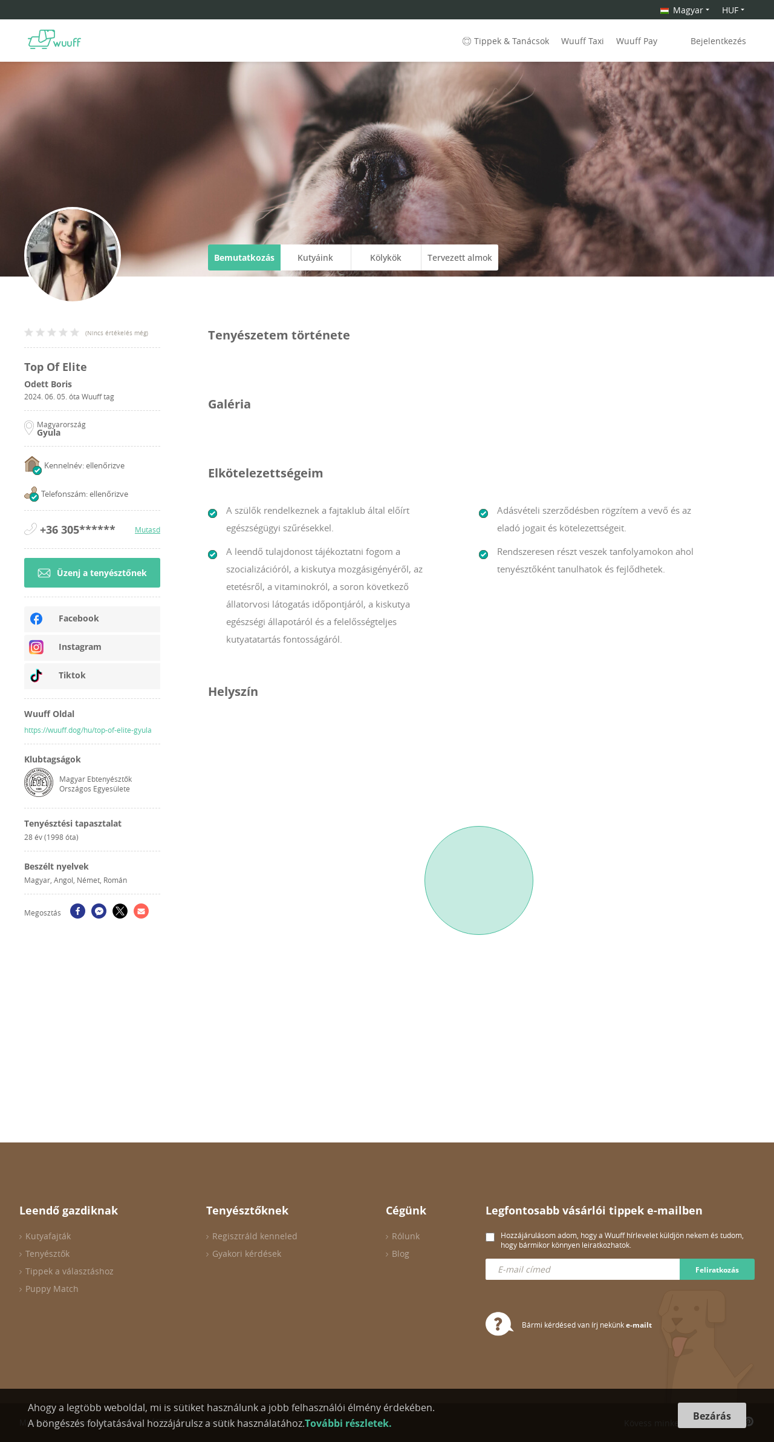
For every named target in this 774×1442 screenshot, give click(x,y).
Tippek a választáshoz (69, 1271)
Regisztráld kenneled (255, 1236)
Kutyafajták (48, 1236)
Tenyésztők (47, 1253)
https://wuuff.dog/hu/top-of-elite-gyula (88, 730)
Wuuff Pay (636, 41)
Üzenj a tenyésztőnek (92, 572)
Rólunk (406, 1236)
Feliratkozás (717, 1270)
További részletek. (348, 1423)
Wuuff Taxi (582, 41)
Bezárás (712, 1416)
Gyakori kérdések (246, 1253)
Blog (400, 1253)
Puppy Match (52, 1288)
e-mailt (639, 1325)
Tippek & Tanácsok (504, 41)
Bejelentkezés (718, 41)
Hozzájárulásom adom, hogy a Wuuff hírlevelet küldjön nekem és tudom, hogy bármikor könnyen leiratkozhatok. (622, 1240)
